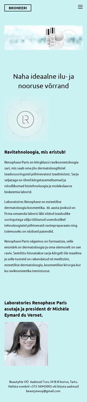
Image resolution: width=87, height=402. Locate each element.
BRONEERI (18, 7)
